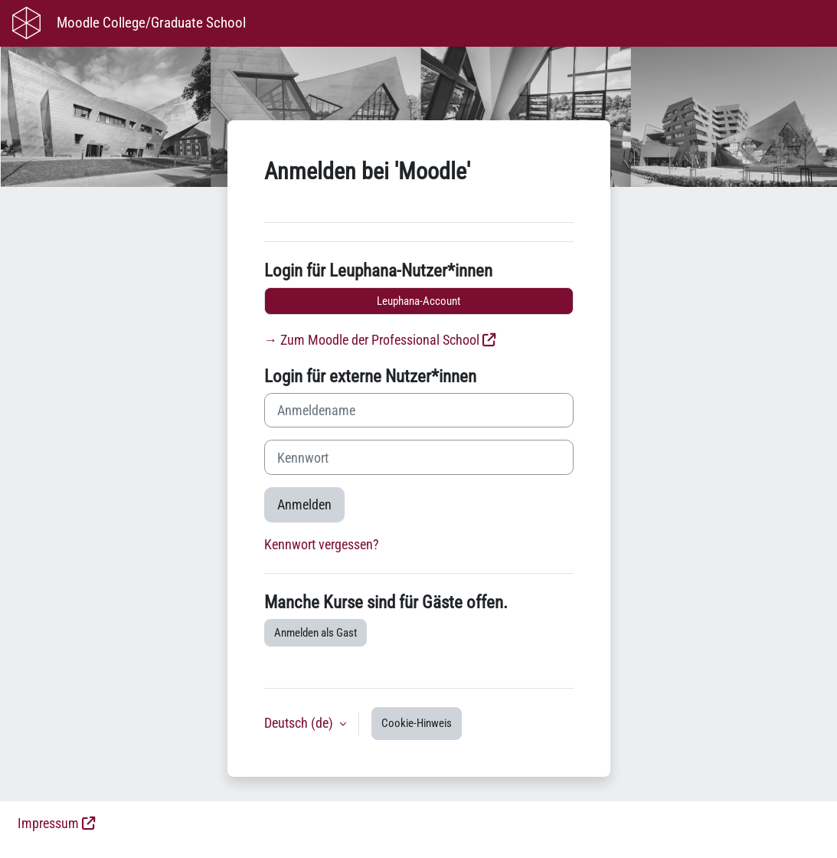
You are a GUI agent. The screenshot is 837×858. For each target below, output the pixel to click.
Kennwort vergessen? (321, 544)
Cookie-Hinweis (416, 723)
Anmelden (304, 504)
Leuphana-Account (418, 301)
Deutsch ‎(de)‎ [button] (300, 723)
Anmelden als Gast (315, 633)
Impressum (48, 823)
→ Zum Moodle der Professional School (372, 340)
